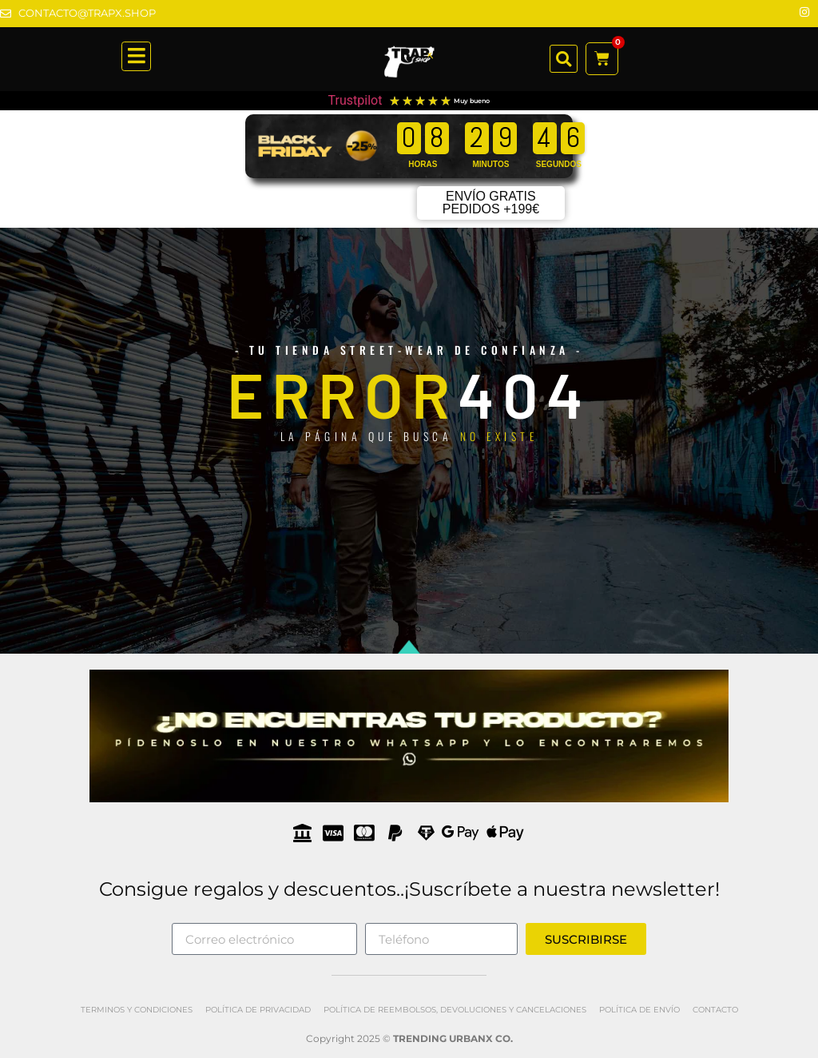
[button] (564, 59)
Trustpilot (355, 100)
